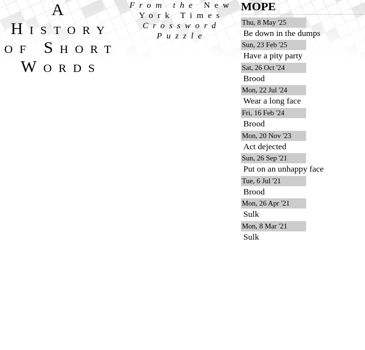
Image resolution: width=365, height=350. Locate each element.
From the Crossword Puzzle (181, 20)
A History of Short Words (61, 37)
